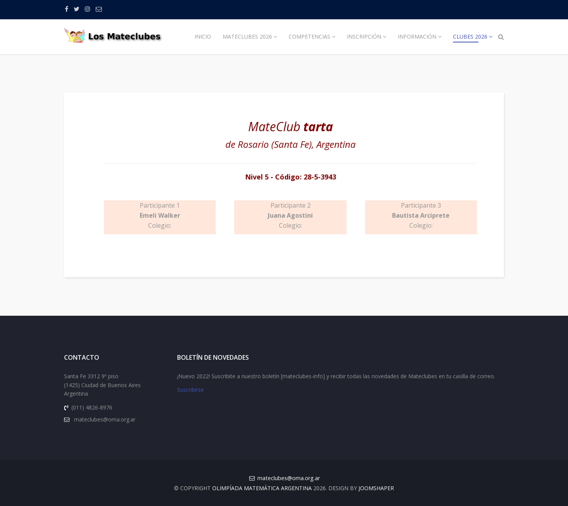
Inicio (202, 36)
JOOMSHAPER (376, 488)
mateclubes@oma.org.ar (288, 478)
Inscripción (364, 36)
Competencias (309, 36)
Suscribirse (190, 389)
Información (417, 36)
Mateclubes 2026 (247, 36)
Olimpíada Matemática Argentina (262, 488)
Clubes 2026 (470, 36)
